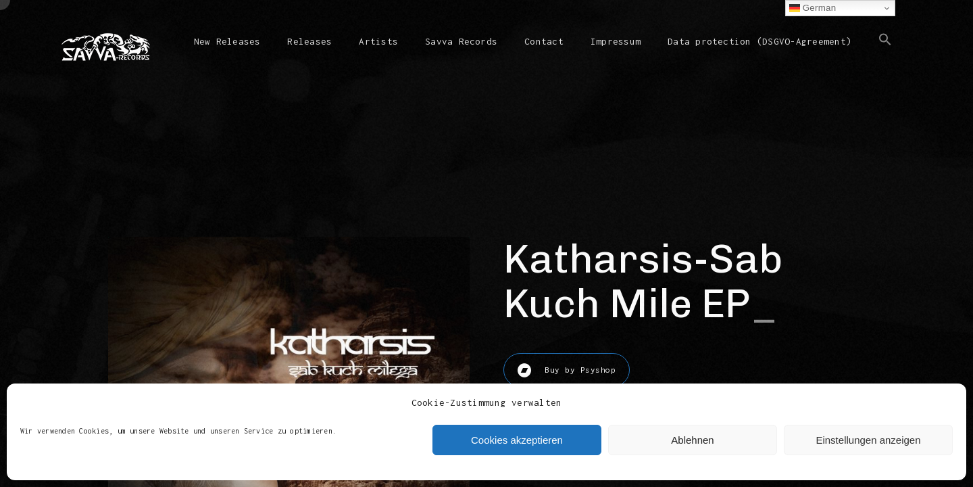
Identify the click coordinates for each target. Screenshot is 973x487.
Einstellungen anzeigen (868, 440)
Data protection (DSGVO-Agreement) (759, 41)
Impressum (616, 41)
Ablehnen (692, 440)
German (813, 8)
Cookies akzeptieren (517, 440)
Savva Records (461, 41)
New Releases (227, 41)
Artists (378, 41)
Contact (544, 41)
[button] (885, 50)
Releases (309, 41)
